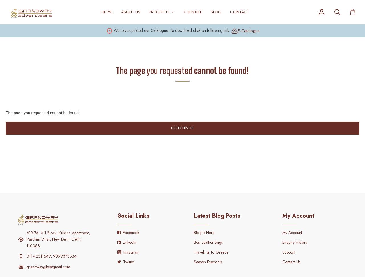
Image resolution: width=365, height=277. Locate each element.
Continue (182, 128)
